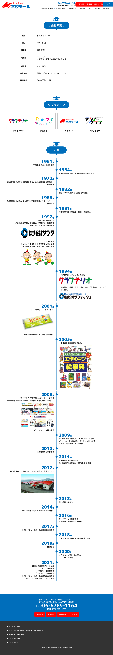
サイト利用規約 (14, 638)
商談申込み (89, 4)
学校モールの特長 (47, 8)
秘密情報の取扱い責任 (16, 634)
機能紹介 (82, 8)
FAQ (90, 8)
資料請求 (60, 4)
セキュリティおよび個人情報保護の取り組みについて (27, 630)
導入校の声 (72, 8)
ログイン (104, 4)
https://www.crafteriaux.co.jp (51, 73)
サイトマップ (13, 642)
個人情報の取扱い (14, 626)
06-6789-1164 (44, 80)
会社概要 (106, 8)
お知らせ (97, 8)
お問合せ (75, 4)
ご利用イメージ (61, 8)
